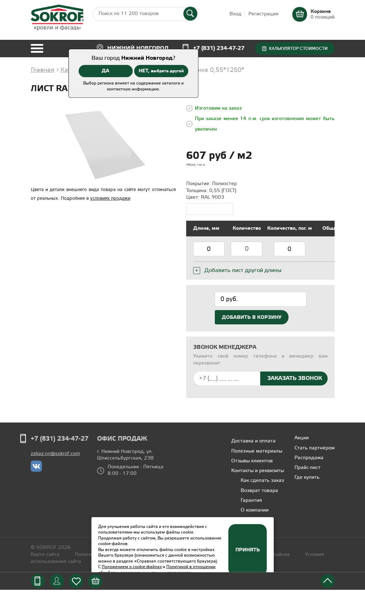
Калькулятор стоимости (298, 48)
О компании (255, 516)
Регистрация (263, 14)
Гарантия (251, 506)
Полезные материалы (256, 457)
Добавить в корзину (252, 322)
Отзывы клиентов (252, 466)
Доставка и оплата (253, 446)
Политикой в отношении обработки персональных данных (157, 569)
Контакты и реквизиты (257, 476)
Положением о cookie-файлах (132, 567)
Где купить (307, 483)
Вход (235, 14)
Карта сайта (45, 560)
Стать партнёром (314, 453)
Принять (247, 550)
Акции (301, 443)
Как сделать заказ (262, 486)
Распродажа (308, 463)
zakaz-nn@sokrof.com (55, 459)
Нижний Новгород (138, 48)
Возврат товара (259, 496)
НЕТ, (161, 71)
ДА (105, 71)
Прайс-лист (307, 473)
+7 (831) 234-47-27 (218, 48)
